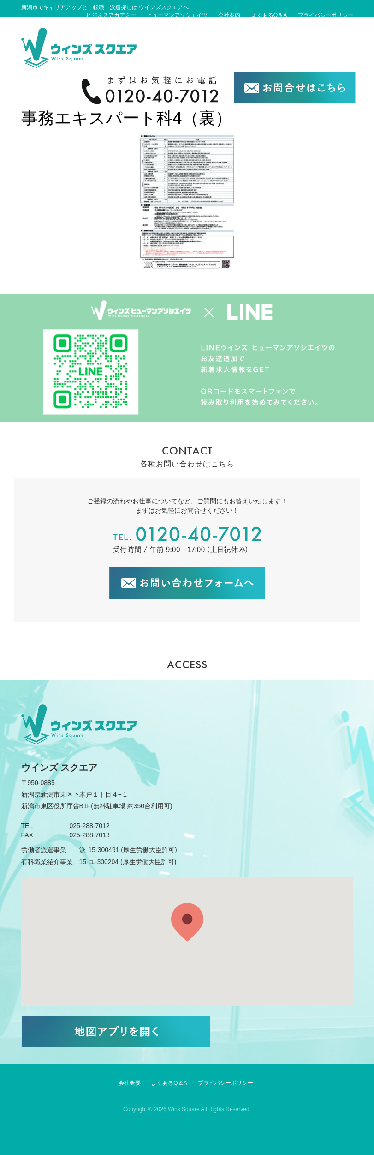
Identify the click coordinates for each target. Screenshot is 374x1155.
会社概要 (130, 1083)
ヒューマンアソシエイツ (177, 15)
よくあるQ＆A (269, 15)
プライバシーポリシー (325, 15)
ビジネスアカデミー (111, 15)
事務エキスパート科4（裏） (126, 118)
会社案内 (229, 15)
